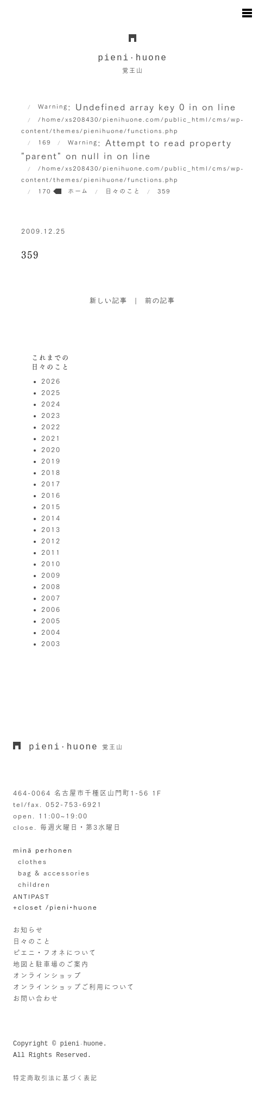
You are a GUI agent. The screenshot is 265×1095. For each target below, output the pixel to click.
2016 (51, 495)
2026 (51, 381)
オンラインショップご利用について (74, 987)
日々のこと (32, 941)
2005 (51, 620)
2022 (51, 426)
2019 (51, 461)
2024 (51, 404)
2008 (51, 586)
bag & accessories (54, 872)
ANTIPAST (31, 896)
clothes (32, 861)
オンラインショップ (47, 975)
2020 (51, 449)
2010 (51, 563)
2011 (51, 552)
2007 (51, 598)
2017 (51, 483)
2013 (51, 529)
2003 (51, 643)
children (34, 884)
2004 (51, 632)
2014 (51, 518)
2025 (51, 392)
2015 (51, 506)
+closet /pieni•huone (55, 907)
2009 (51, 575)
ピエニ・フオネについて (55, 952)
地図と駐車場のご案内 (51, 964)
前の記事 (160, 301)
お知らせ (28, 930)
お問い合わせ (36, 998)
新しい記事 (109, 301)
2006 (51, 609)
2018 (51, 472)
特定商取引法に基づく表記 (55, 1078)
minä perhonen (43, 850)
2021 (51, 438)
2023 (51, 415)
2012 (51, 540)
